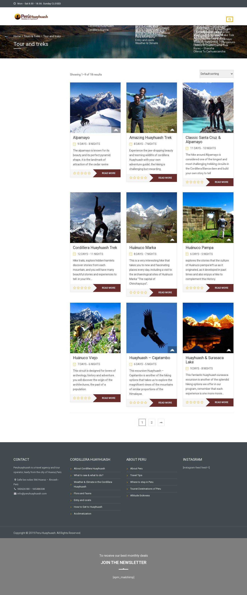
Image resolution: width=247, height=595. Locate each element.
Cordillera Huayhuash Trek (95, 247)
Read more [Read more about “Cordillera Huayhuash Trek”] (108, 288)
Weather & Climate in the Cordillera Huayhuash (93, 484)
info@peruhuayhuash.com (32, 493)
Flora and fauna (82, 493)
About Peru (136, 468)
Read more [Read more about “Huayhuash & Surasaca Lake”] (221, 402)
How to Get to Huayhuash (88, 506)
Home (17, 36)
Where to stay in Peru (141, 482)
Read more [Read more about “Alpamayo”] (108, 173)
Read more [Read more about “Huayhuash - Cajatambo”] (165, 402)
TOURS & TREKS (130, 15)
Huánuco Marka (142, 247)
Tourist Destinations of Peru (145, 488)
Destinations (208, 15)
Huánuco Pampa (199, 247)
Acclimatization (82, 513)
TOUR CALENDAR (159, 15)
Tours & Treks (32, 36)
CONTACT (184, 15)
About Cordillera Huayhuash (89, 468)
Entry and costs (82, 500)
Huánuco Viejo (85, 357)
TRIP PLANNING (81, 15)
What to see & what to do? (88, 475)
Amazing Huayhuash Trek (150, 137)
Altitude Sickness (140, 495)
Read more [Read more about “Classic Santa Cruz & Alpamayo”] (221, 182)
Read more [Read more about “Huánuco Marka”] (165, 292)
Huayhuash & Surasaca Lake (205, 359)
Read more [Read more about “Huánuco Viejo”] (108, 398)
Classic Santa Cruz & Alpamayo (203, 139)
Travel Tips (136, 475)
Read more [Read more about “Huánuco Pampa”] (221, 288)
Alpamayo (81, 137)
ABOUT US (106, 15)
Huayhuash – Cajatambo (149, 357)
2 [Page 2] (151, 422)
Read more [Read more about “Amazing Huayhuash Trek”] (165, 177)
